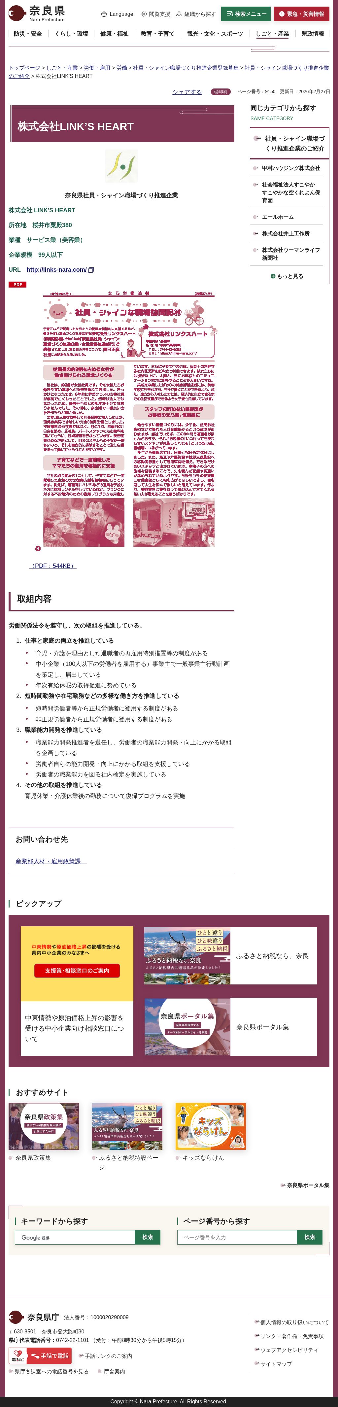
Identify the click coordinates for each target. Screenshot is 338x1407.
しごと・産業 (62, 68)
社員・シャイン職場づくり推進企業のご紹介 (294, 143)
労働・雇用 (97, 68)
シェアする (187, 92)
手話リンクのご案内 (108, 1356)
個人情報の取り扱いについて (294, 1322)
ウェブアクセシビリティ (289, 1350)
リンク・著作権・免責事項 (292, 1336)
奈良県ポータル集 (308, 1185)
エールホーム (278, 217)
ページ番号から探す (216, 1221)
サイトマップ (276, 1364)
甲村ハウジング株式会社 (291, 168)
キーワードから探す (54, 1221)
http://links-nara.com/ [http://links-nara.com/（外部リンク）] (57, 269)
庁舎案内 (114, 1371)
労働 (122, 68)
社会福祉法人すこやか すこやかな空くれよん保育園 (291, 192)
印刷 (223, 91)
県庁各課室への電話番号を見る (52, 1371)
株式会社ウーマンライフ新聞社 (291, 254)
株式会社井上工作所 (286, 233)
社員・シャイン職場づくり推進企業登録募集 (186, 68)
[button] (117, 14)
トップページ (24, 68)
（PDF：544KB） (128, 424)
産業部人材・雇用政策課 (51, 861)
